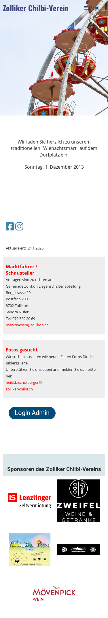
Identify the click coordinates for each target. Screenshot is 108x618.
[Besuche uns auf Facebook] (10, 226)
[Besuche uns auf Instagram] (19, 226)
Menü (91, 8)
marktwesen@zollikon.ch (27, 324)
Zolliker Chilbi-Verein (36, 8)
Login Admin (32, 412)
